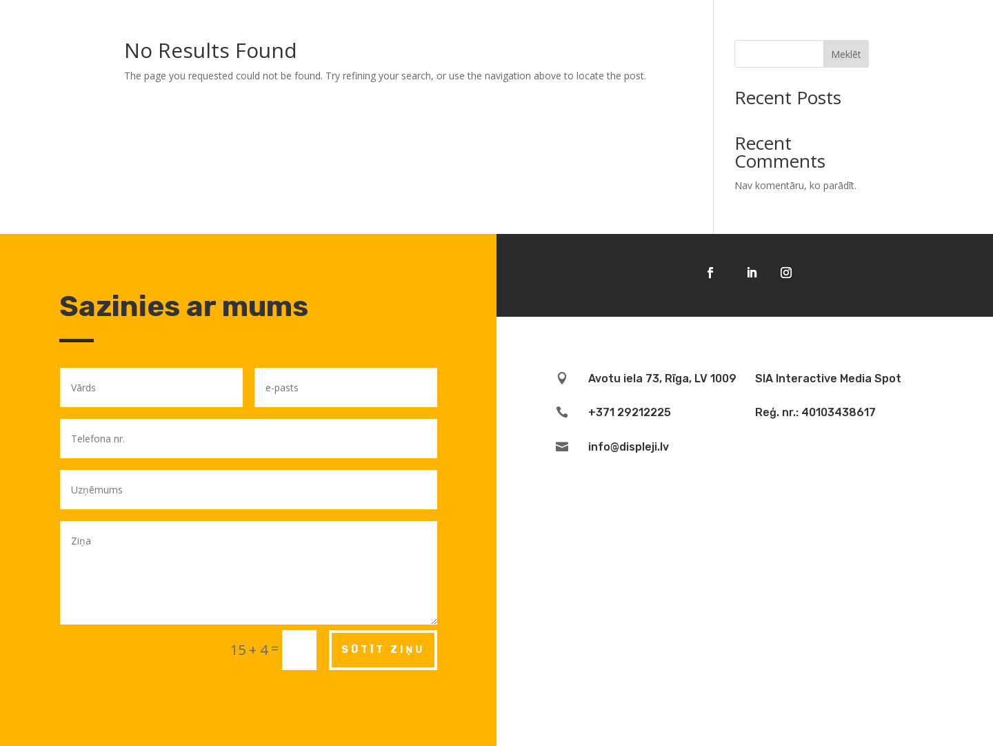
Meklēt (846, 54)
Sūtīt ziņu (383, 650)
